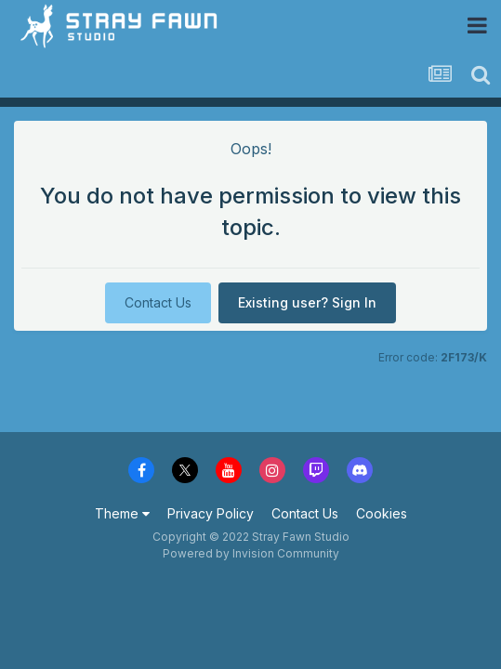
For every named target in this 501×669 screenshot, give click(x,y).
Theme (122, 513)
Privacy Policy (210, 513)
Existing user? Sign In (307, 302)
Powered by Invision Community (251, 553)
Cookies (381, 513)
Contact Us (158, 302)
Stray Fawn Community (125, 25)
